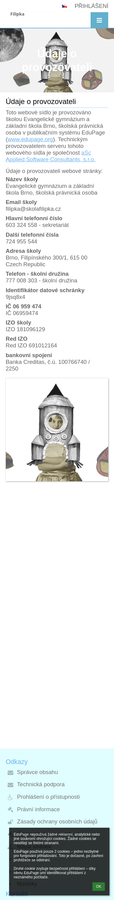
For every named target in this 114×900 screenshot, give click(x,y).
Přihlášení (91, 6)
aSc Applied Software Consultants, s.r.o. (51, 156)
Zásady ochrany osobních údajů (57, 821)
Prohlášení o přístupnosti (48, 797)
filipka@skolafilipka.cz (33, 209)
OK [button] (98, 886)
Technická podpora (41, 784)
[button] (99, 20)
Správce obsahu (37, 772)
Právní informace (38, 809)
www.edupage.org (30, 139)
